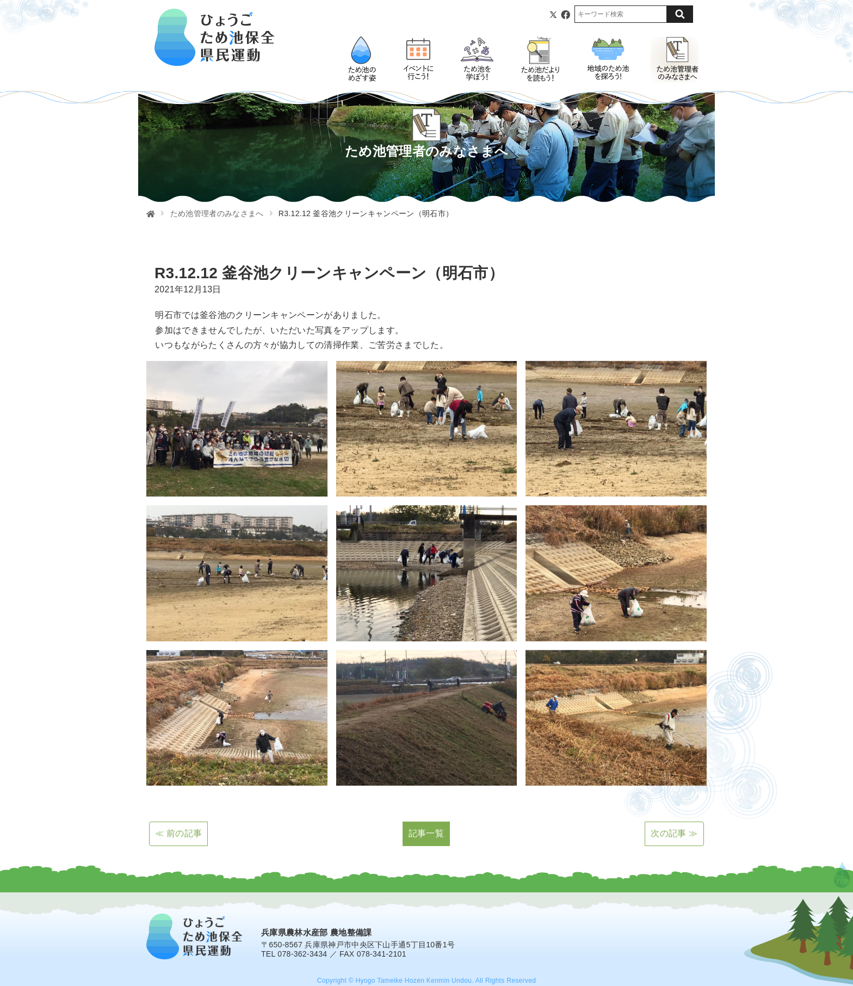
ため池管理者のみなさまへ (217, 213)
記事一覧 (426, 833)
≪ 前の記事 (178, 833)
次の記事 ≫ (674, 833)
